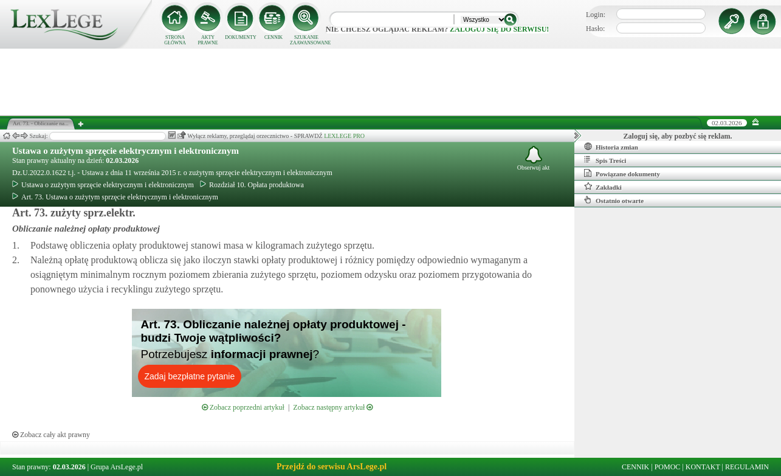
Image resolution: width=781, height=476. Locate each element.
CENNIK (273, 37)
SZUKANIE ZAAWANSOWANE (306, 40)
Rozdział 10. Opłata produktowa (252, 185)
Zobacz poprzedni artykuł (243, 407)
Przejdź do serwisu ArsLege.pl (332, 466)
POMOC (668, 467)
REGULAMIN (747, 467)
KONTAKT (703, 467)
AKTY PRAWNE (208, 40)
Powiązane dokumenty (622, 173)
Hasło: (595, 28)
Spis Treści (605, 160)
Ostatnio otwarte (614, 200)
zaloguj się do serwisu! (499, 29)
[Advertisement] (390, 82)
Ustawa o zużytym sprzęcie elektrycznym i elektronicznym (125, 151)
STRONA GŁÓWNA (175, 40)
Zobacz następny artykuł (333, 407)
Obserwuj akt (533, 158)
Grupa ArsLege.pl (117, 467)
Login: (595, 14)
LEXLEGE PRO (344, 136)
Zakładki (603, 186)
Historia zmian (611, 146)
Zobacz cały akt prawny (51, 434)
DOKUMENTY (240, 37)
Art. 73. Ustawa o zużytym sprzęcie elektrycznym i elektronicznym (115, 197)
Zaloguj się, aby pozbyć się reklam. (678, 136)
